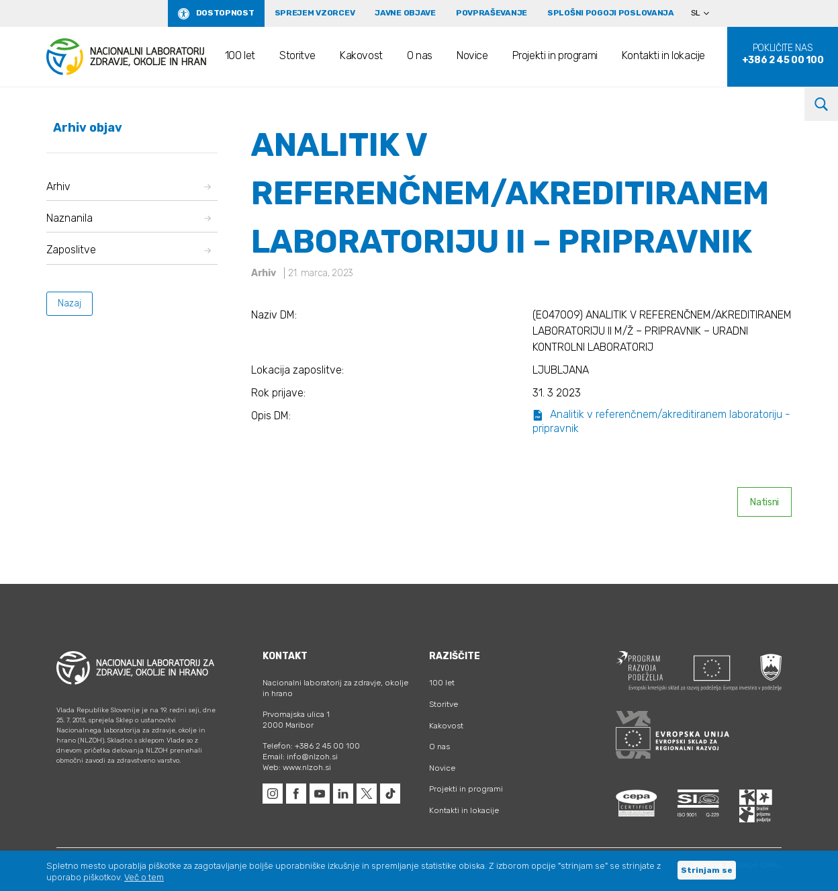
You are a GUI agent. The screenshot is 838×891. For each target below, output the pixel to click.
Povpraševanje (491, 12)
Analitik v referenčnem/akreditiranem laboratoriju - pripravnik (661, 421)
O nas (419, 55)
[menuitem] (705, 13)
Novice (472, 55)
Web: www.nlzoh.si (297, 767)
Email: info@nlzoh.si (300, 756)
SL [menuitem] (695, 12)
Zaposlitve (128, 249)
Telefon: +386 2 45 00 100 (311, 746)
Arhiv (128, 186)
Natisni (764, 502)
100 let (240, 55)
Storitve (297, 55)
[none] (705, 13)
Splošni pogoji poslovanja (610, 12)
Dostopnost (225, 12)
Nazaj (69, 303)
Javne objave (405, 12)
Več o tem (144, 877)
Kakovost (361, 55)
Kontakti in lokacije (663, 55)
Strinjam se (707, 870)
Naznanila (128, 218)
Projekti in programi (555, 55)
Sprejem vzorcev (315, 12)
